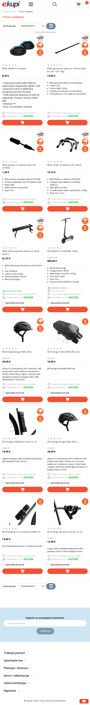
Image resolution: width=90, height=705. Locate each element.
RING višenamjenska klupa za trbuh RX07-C (20, 252)
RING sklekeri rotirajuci (14, 68)
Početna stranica (9, 11)
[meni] (30, 4)
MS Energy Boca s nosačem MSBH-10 (21, 531)
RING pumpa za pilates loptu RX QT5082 (19, 166)
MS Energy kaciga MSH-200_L (62, 441)
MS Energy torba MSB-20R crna (63, 351)
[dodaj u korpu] (22, 122)
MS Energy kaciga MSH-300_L (17, 351)
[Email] (45, 623)
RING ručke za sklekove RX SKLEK (64, 164)
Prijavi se (45, 631)
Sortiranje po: (9, 26)
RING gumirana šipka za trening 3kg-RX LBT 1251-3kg (66, 70)
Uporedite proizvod (13, 303)
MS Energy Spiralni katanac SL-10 (64, 531)
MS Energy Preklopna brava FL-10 (19, 441)
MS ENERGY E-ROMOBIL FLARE (62, 251)
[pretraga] (55, 4)
